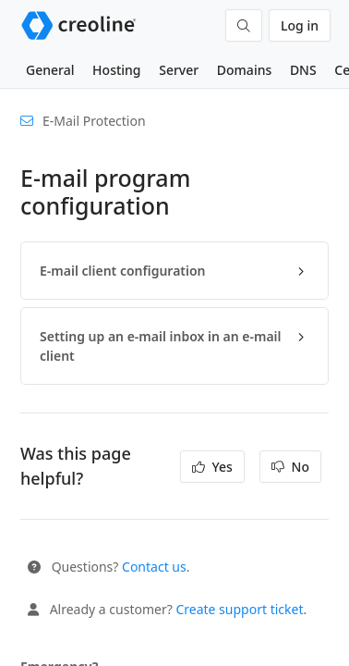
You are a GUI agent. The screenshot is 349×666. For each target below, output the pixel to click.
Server (179, 70)
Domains (244, 70)
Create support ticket (239, 609)
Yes (212, 466)
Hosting (116, 70)
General (50, 70)
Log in (300, 25)
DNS (303, 70)
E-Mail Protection (94, 121)
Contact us (154, 566)
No (290, 466)
